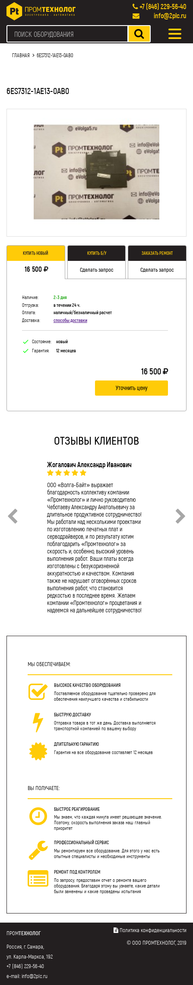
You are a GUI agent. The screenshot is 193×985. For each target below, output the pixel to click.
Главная (21, 55)
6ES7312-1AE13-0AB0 (55, 55)
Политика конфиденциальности (153, 929)
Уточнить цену (132, 387)
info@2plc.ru (170, 15)
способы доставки (70, 320)
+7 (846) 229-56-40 (163, 6)
